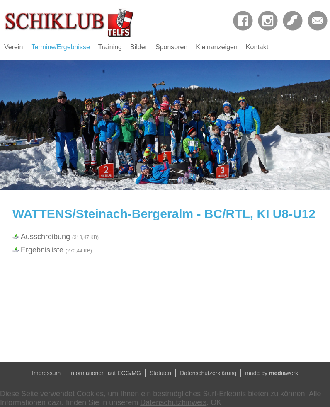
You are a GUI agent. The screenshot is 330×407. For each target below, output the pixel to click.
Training (110, 47)
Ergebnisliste (56, 250)
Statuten (160, 373)
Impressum (46, 373)
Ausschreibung (60, 237)
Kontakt (257, 47)
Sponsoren (171, 47)
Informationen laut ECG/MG (105, 373)
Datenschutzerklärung (208, 373)
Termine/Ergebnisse (60, 47)
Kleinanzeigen (217, 47)
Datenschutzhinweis (173, 402)
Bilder (138, 47)
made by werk (271, 373)
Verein (13, 47)
